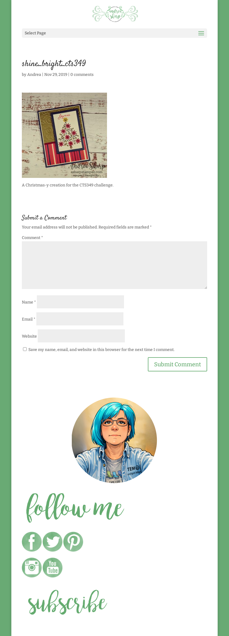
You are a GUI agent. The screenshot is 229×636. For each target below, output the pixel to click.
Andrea (34, 74)
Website (29, 336)
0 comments (82, 74)
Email (28, 319)
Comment (32, 237)
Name (29, 302)
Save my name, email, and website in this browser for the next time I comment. (101, 349)
